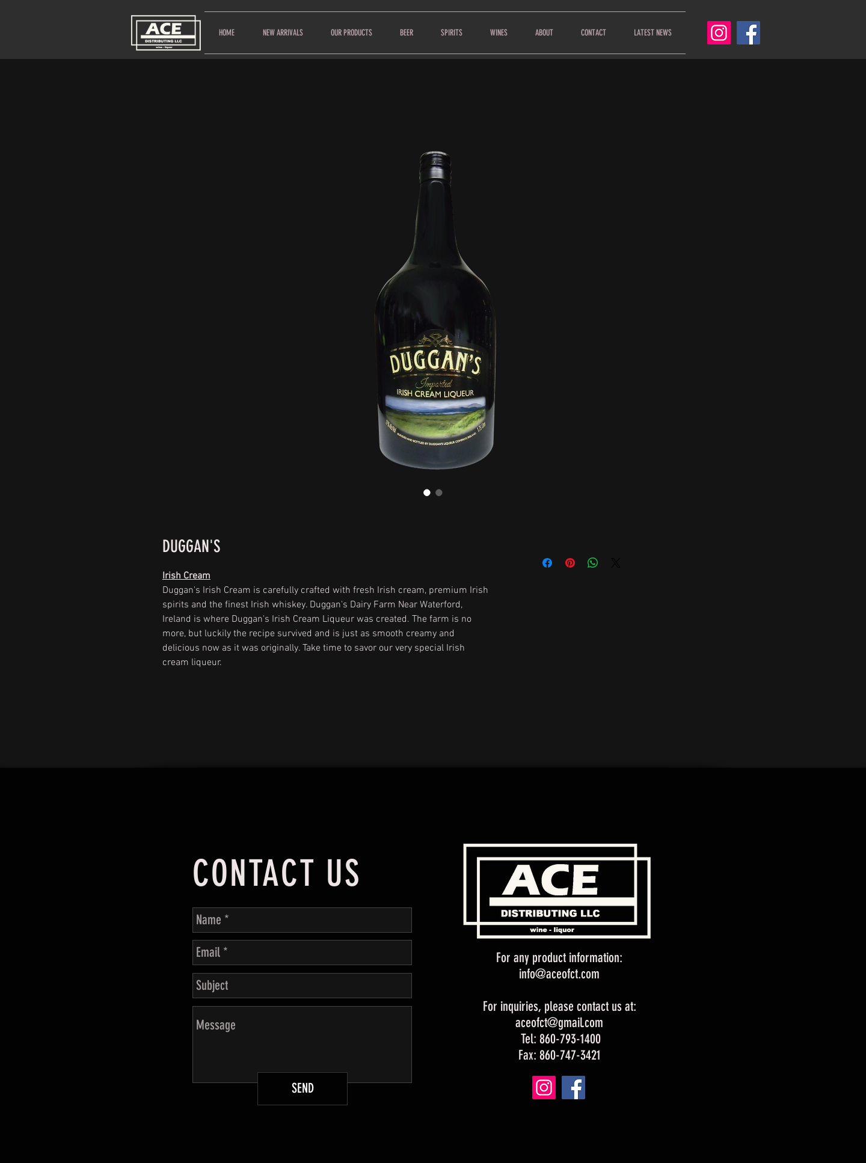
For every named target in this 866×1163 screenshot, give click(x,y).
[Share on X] (616, 563)
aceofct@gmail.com (559, 1022)
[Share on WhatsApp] (593, 563)
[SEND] (302, 1088)
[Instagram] (719, 32)
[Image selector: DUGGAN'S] (427, 492)
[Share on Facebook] (547, 563)
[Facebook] (748, 32)
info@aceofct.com (559, 974)
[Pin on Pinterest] (570, 563)
